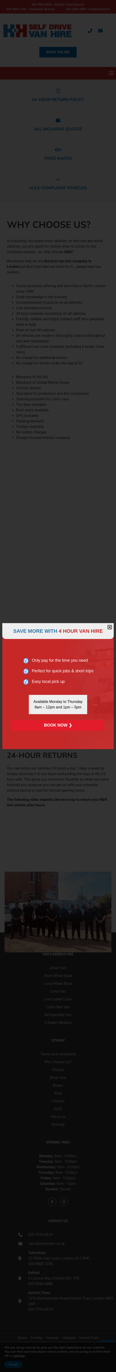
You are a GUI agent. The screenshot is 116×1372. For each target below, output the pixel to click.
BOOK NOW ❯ (58, 725)
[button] (109, 627)
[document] (58, 686)
